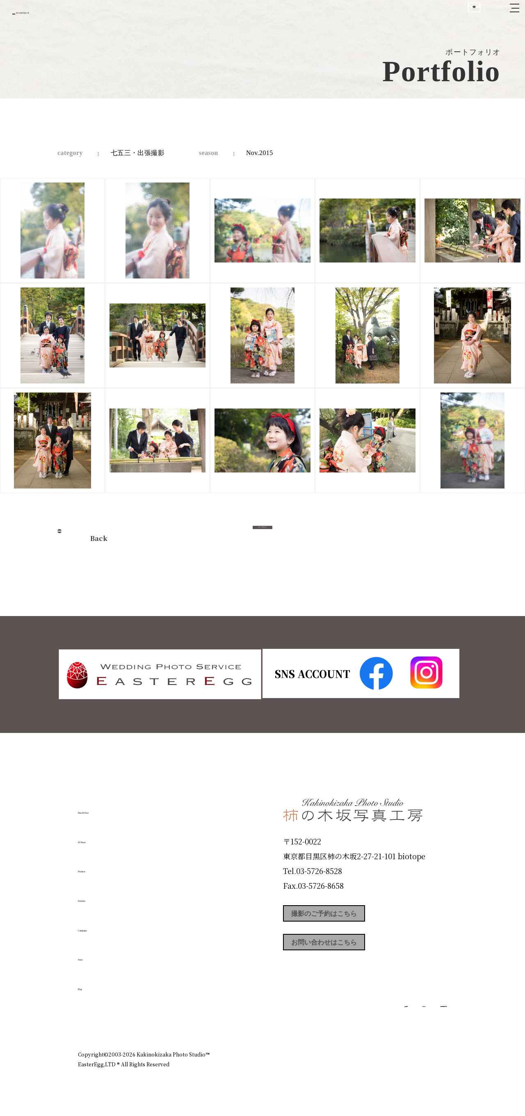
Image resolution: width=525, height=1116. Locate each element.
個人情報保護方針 (424, 1019)
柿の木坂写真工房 (74, 15)
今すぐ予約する (262, 535)
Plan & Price (111, 807)
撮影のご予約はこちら (344, 916)
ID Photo (102, 837)
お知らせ (374, 1019)
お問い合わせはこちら (344, 953)
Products (101, 866)
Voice (92, 954)
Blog (90, 984)
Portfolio (101, 895)
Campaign (105, 924)
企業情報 (337, 1019)
